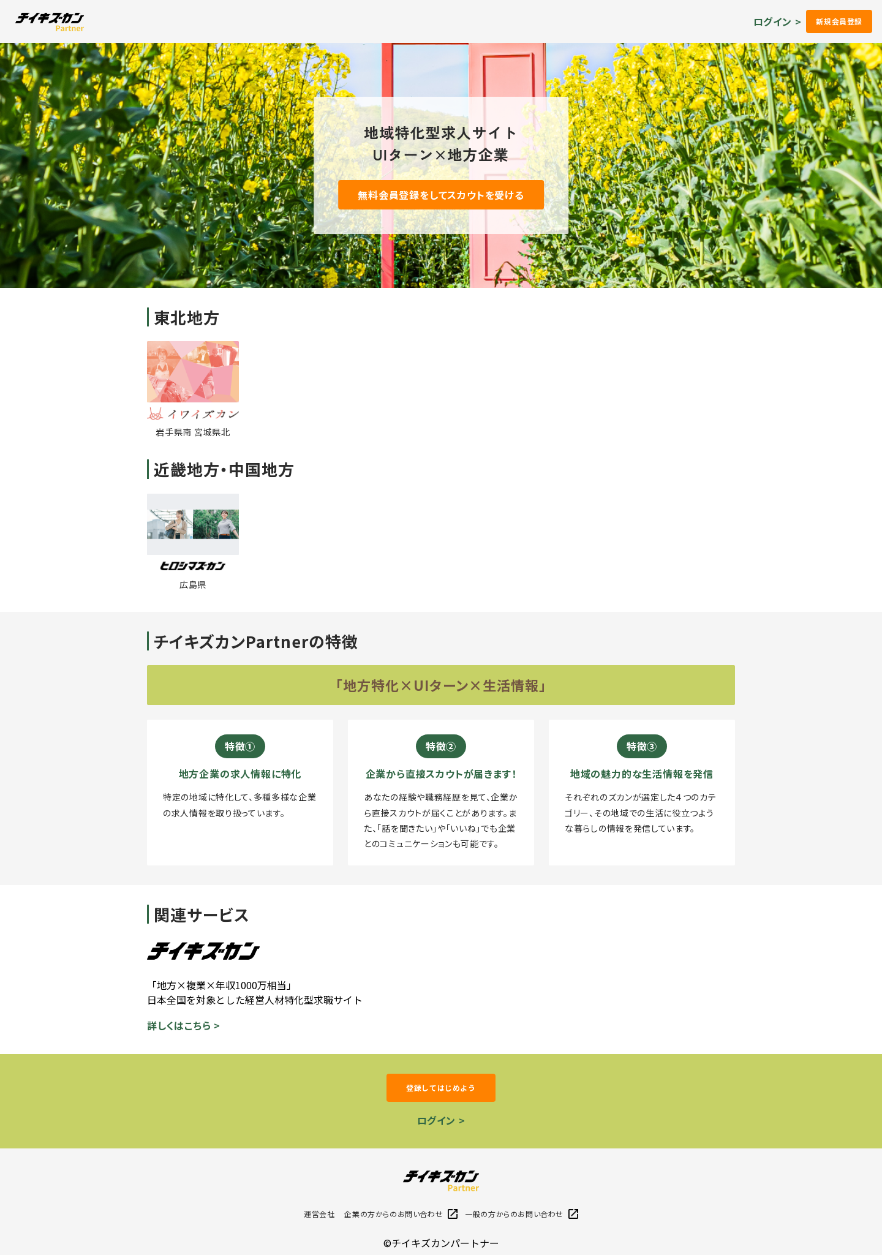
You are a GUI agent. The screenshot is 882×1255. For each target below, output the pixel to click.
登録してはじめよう (440, 1087)
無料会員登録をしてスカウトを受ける (441, 194)
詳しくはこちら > (184, 1025)
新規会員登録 (839, 21)
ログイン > (777, 21)
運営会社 (319, 1213)
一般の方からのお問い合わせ (521, 1213)
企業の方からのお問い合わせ (401, 1213)
